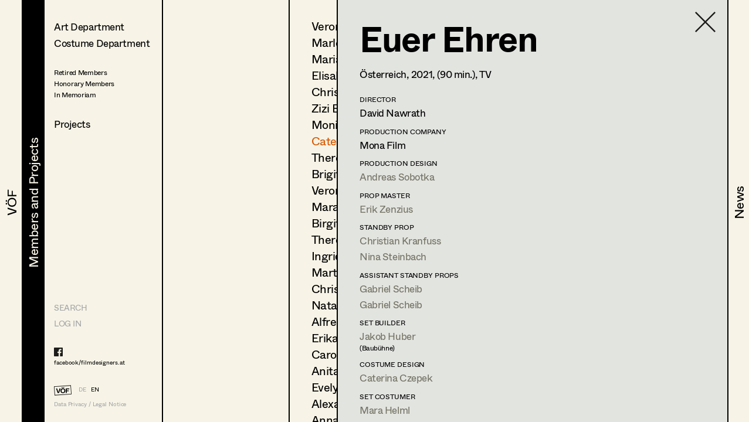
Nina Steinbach (393, 256)
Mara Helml (385, 410)
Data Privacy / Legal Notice (90, 404)
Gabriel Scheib (391, 289)
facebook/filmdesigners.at (89, 362)
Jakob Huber (387, 336)
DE (82, 389)
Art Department (89, 27)
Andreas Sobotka (397, 177)
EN (95, 389)
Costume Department (102, 43)
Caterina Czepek (396, 378)
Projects (72, 124)
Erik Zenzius (386, 209)
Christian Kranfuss (400, 241)
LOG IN (67, 323)
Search (70, 307)
